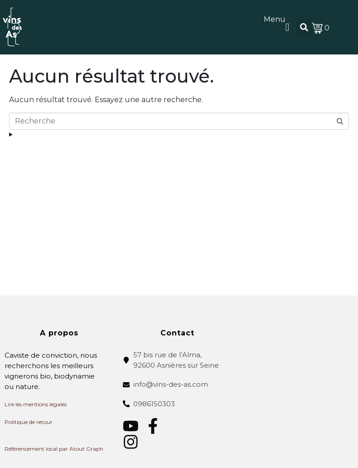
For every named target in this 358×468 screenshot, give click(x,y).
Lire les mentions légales (36, 404)
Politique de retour (29, 422)
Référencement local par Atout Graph (54, 448)
